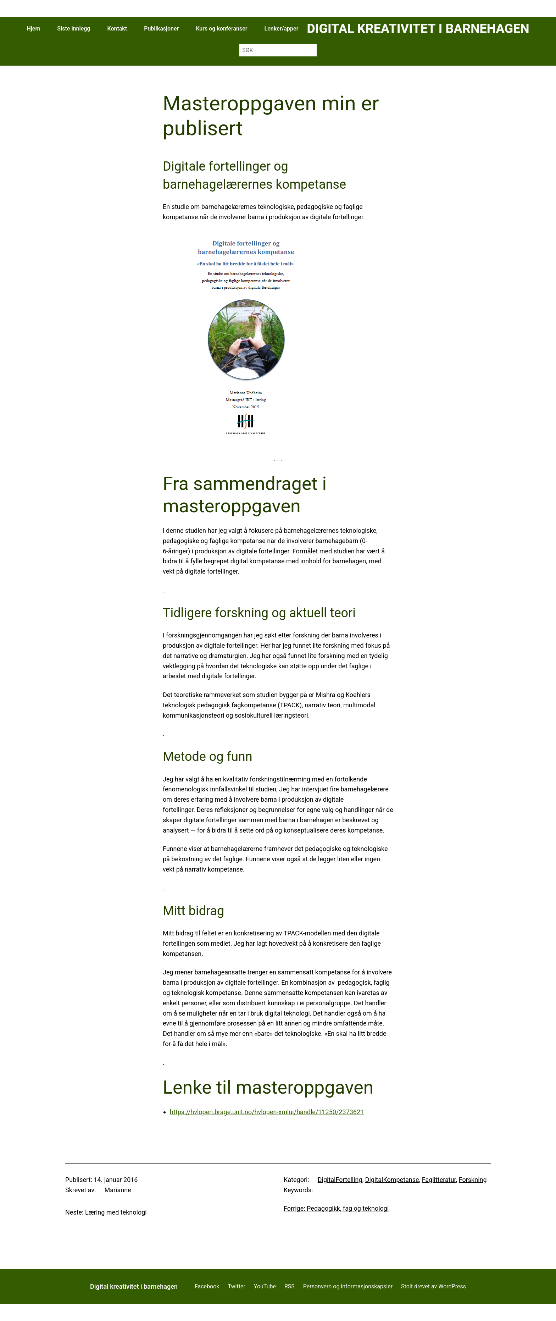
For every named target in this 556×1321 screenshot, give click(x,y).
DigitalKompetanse (392, 1179)
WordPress (452, 1286)
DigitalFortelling (340, 1179)
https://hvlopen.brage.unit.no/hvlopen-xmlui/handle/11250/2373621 (267, 1112)
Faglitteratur (439, 1179)
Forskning (473, 1179)
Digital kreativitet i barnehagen (418, 28)
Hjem (33, 28)
